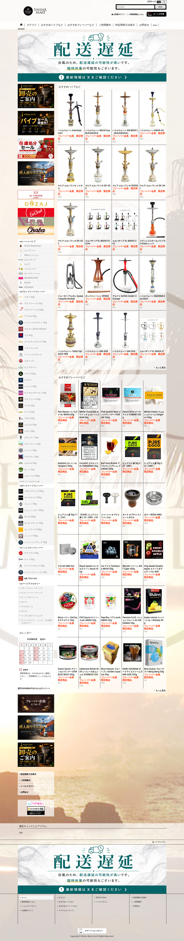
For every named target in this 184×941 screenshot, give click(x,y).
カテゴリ (62, 897)
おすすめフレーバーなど (68, 906)
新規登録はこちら (137, 14)
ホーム (24, 897)
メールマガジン (27, 786)
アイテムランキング (66, 910)
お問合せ (24, 792)
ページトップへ (160, 842)
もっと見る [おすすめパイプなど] (161, 367)
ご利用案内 (25, 780)
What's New (101, 897)
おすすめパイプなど (66, 902)
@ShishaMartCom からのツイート (34, 688)
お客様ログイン (119, 14)
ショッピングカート (29, 906)
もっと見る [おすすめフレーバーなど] (161, 690)
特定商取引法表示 (28, 774)
